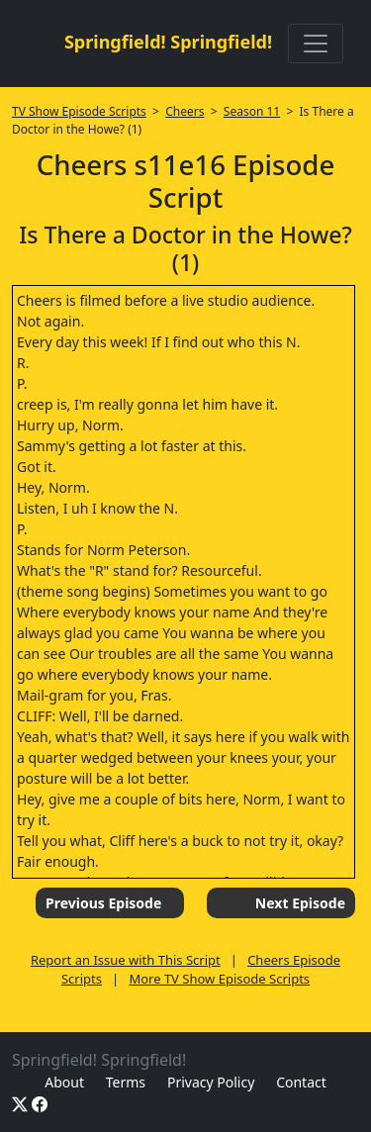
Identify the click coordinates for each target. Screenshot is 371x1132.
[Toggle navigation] (315, 43)
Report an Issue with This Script (126, 960)
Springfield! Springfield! (168, 41)
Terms (125, 1082)
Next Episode (300, 903)
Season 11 (252, 111)
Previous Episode (103, 903)
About (64, 1082)
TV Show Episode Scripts (79, 111)
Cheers (184, 111)
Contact (301, 1082)
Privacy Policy (210, 1082)
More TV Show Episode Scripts (219, 979)
